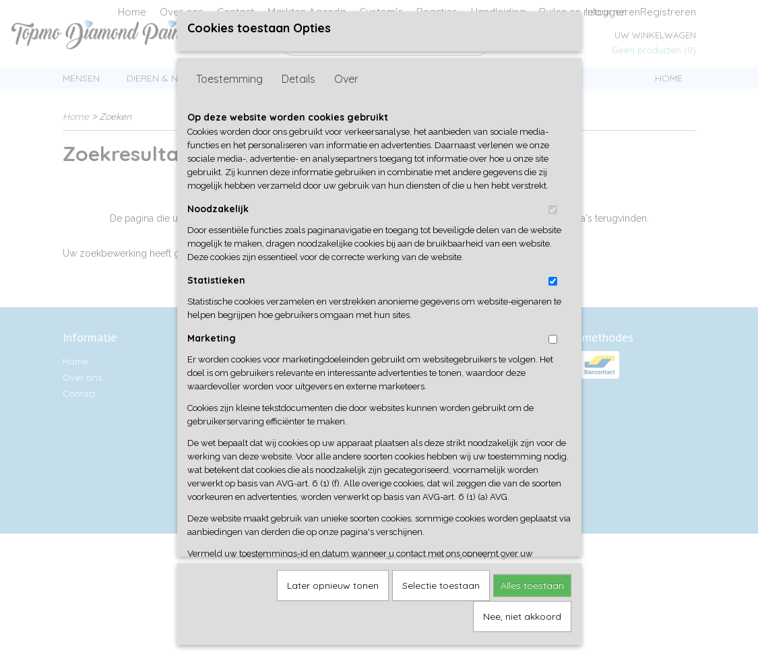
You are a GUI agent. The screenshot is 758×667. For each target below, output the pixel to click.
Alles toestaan (532, 596)
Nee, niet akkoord (522, 627)
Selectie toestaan (441, 596)
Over (346, 89)
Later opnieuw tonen (333, 596)
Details (298, 89)
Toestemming (229, 89)
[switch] (552, 220)
